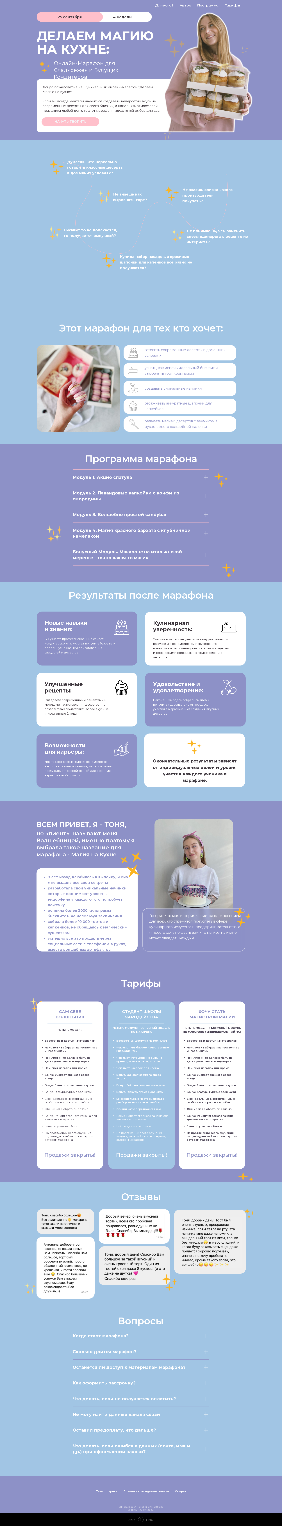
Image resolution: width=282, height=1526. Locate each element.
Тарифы (232, 5)
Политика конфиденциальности (146, 1491)
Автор (185, 5)
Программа (208, 5)
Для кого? (164, 5)
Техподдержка (106, 1491)
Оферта (180, 1491)
